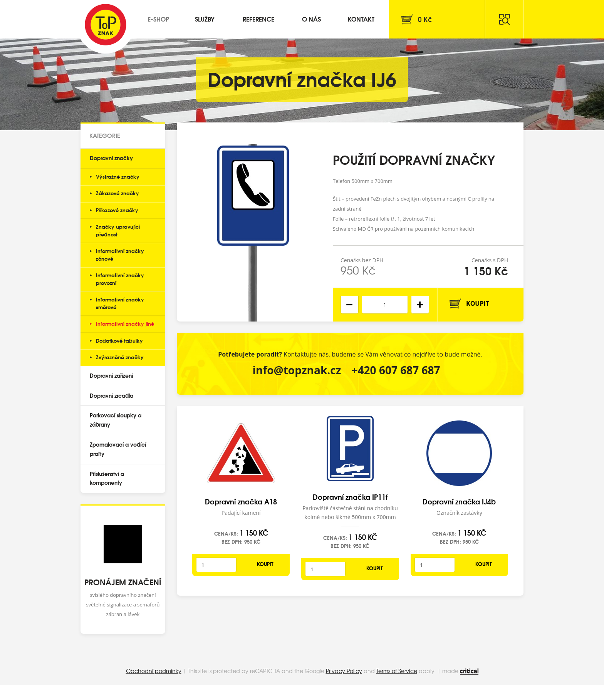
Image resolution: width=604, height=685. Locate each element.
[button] (420, 305)
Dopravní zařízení (111, 375)
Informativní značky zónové (120, 254)
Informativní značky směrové (120, 303)
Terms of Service (396, 671)
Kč (425, 19)
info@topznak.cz (296, 370)
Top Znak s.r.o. (105, 24)
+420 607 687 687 (396, 370)
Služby (205, 18)
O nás (311, 18)
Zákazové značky (117, 193)
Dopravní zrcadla (111, 395)
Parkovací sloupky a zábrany (115, 420)
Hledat (504, 19)
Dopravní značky (111, 158)
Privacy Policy (344, 671)
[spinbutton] (385, 305)
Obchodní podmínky (153, 671)
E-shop (158, 18)
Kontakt (361, 18)
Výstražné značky (117, 176)
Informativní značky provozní (120, 278)
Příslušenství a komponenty (107, 478)
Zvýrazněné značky (120, 357)
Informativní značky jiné (125, 323)
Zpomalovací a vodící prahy (118, 449)
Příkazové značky (117, 210)
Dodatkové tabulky (119, 340)
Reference (258, 18)
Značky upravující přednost (118, 230)
